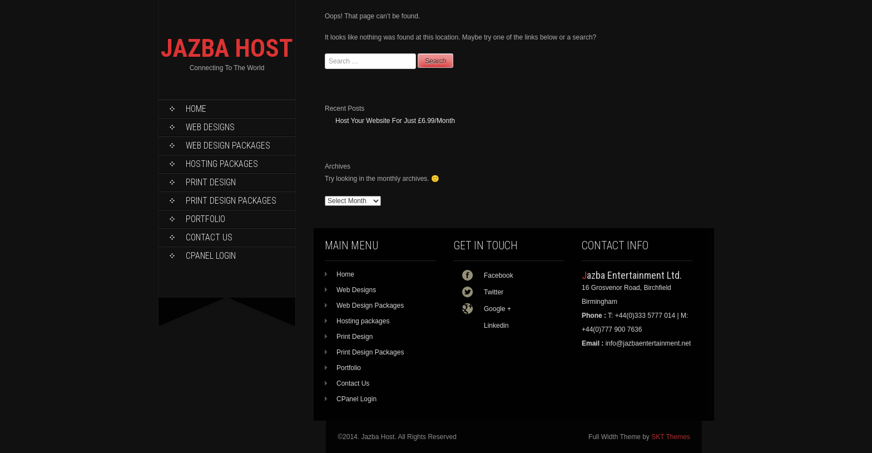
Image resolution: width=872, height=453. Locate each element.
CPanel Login (211, 255)
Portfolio (205, 219)
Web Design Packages (228, 145)
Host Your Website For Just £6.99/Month (395, 121)
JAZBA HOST (227, 48)
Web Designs (210, 127)
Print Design (211, 182)
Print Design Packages (231, 200)
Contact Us (209, 237)
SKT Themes (670, 437)
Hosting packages (222, 164)
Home (196, 109)
